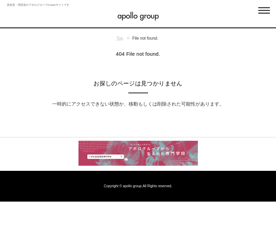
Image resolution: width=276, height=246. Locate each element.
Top (119, 38)
